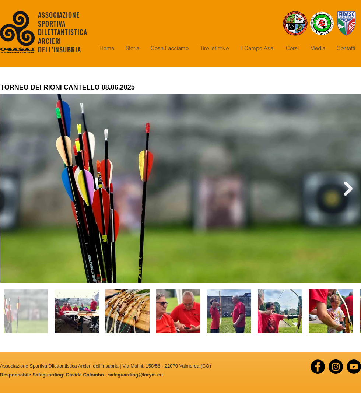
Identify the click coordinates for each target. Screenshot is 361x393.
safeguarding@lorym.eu (135, 375)
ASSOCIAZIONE (59, 15)
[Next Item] (348, 188)
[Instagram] (336, 366)
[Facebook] (318, 366)
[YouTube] (354, 366)
